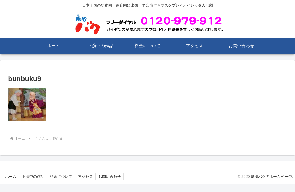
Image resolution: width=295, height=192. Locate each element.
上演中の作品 (33, 176)
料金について (61, 176)
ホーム (10, 176)
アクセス (85, 176)
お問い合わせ (109, 176)
